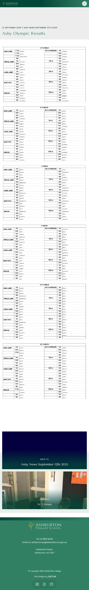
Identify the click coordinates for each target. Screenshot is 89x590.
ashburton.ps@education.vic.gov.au (49, 542)
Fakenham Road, (44, 549)
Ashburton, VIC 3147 (44, 552)
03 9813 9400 (46, 539)
